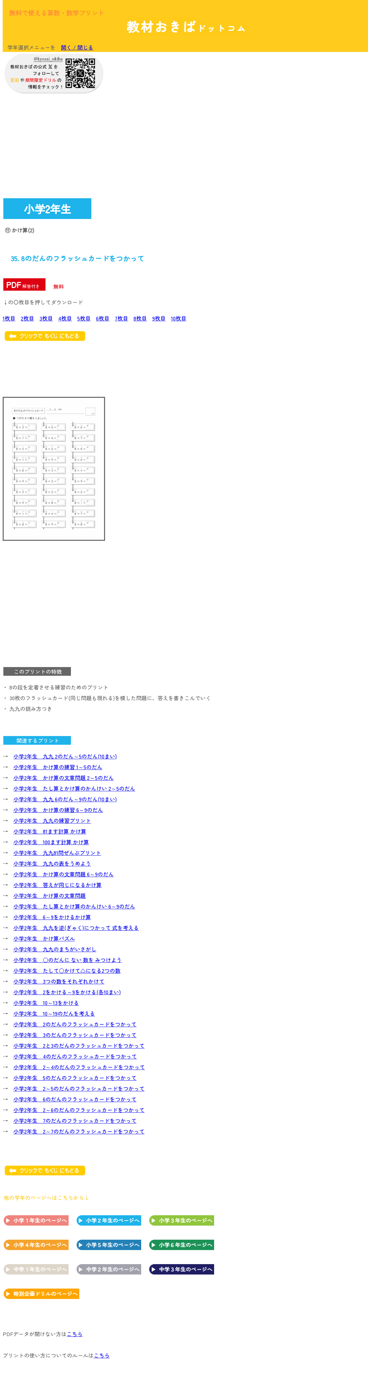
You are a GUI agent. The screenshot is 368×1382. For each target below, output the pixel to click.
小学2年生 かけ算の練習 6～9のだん (58, 810)
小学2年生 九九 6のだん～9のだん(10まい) (65, 799)
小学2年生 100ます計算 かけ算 (51, 842)
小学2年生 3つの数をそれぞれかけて (58, 981)
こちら (75, 1334)
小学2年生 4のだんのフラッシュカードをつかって (75, 1056)
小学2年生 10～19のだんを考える (54, 1013)
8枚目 (140, 318)
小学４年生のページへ (40, 1245)
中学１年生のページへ (40, 1269)
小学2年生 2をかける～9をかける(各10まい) (67, 992)
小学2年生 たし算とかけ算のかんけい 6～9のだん (74, 906)
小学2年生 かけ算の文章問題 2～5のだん (63, 778)
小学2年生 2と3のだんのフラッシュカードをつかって (79, 1045)
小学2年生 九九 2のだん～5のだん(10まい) (65, 756)
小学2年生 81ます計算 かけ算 (49, 831)
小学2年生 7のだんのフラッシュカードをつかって (74, 1120)
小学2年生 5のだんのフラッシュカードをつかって (74, 1078)
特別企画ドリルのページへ (45, 1294)
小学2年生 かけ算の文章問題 (49, 895)
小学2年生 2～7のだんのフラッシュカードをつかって (79, 1131)
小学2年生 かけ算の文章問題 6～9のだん (63, 874)
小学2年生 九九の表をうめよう (52, 863)
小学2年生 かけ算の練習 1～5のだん (57, 767)
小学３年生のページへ (185, 1220)
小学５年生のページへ (113, 1245)
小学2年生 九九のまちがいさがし (54, 949)
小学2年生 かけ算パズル (44, 938)
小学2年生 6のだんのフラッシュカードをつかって (74, 1099)
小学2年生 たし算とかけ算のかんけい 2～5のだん (74, 788)
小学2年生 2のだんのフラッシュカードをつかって (74, 1024)
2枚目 (27, 318)
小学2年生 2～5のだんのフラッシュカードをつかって (79, 1088)
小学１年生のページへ (40, 1220)
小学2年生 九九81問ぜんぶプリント (57, 853)
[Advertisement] (311, 98)
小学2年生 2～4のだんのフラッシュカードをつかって (79, 1067)
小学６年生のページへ (185, 1245)
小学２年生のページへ (113, 1220)
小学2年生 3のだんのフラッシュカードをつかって (74, 1035)
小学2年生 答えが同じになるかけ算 (57, 885)
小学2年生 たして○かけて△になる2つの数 (66, 970)
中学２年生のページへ (113, 1269)
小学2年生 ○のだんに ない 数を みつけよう (67, 960)
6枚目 (102, 318)
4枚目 (65, 318)
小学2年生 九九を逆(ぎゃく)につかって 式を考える (76, 928)
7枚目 (121, 318)
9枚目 (159, 318)
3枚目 (46, 318)
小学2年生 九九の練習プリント (52, 820)
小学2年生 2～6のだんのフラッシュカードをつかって (79, 1110)
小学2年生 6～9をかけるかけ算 (52, 917)
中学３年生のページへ (185, 1269)
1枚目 (9, 318)
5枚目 (84, 318)
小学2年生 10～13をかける (46, 1003)
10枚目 (178, 318)
